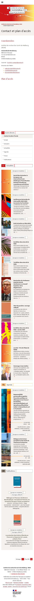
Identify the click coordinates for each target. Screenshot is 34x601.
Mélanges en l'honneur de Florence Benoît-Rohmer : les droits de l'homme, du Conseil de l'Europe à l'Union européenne (17, 499)
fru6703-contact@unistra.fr (15, 62)
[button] (22, 559)
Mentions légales (18, 582)
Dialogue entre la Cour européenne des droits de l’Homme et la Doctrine (21, 440)
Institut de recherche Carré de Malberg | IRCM (11, 24)
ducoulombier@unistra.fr (12, 72)
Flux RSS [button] (27, 559)
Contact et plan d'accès (18, 574)
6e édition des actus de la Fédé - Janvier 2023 (21, 329)
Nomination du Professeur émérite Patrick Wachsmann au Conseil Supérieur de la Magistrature (22, 284)
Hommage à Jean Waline (21, 366)
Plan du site (8, 582)
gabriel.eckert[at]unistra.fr (12, 68)
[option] (17, 181)
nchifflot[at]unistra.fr (11, 70)
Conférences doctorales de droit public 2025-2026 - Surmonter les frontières (22, 201)
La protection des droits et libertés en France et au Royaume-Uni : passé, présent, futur (17, 537)
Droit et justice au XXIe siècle (22, 223)
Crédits (26, 582)
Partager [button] (18, 559)
